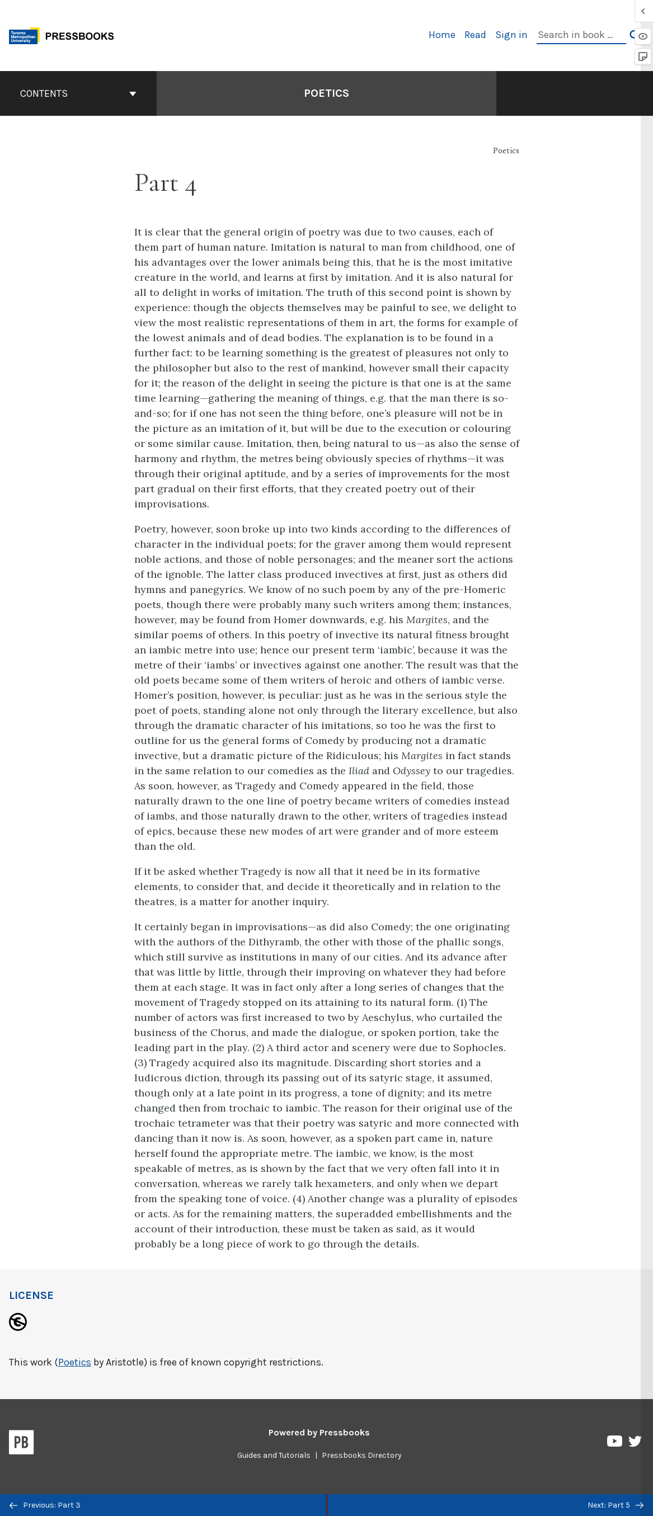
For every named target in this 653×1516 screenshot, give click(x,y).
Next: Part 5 (615, 1505)
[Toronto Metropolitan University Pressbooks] (65, 34)
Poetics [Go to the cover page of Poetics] (326, 93)
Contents (78, 93)
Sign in (511, 35)
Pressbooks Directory (362, 1455)
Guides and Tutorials (274, 1455)
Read (475, 35)
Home (442, 35)
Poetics (74, 1362)
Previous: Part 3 (45, 1505)
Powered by (319, 1432)
